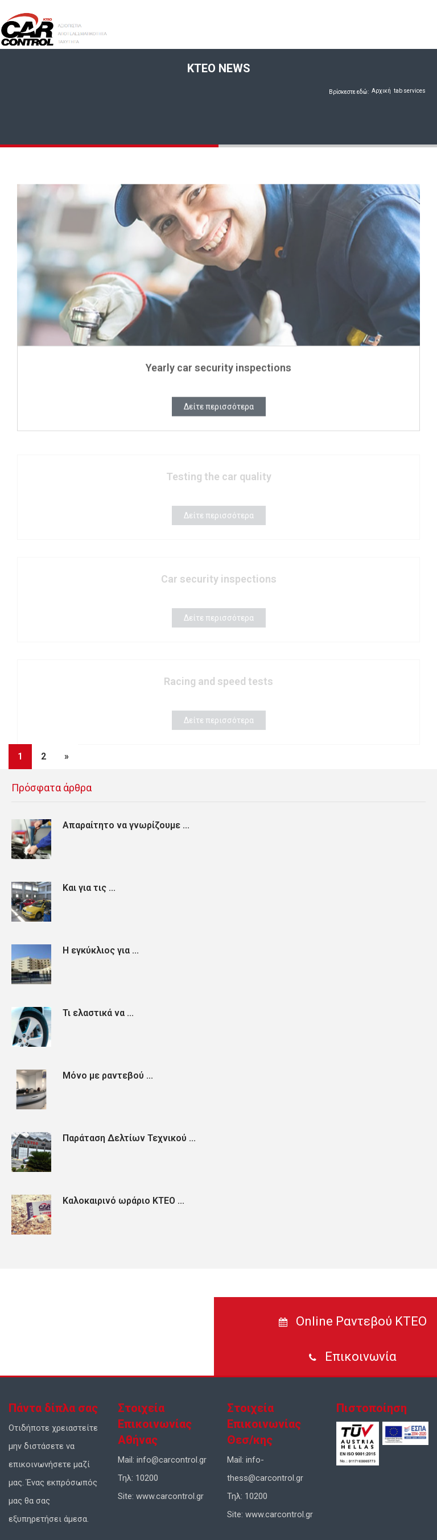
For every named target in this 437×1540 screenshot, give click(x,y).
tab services (410, 91)
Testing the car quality (218, 479)
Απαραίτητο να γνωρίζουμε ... (126, 825)
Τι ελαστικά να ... (98, 1013)
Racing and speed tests (218, 684)
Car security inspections (219, 581)
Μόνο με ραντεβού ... (108, 1075)
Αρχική (381, 91)
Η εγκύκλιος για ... (101, 950)
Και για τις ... (89, 887)
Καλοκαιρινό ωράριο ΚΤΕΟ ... (123, 1200)
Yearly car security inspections (218, 369)
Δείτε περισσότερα (219, 408)
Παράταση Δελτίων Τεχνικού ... (129, 1138)
